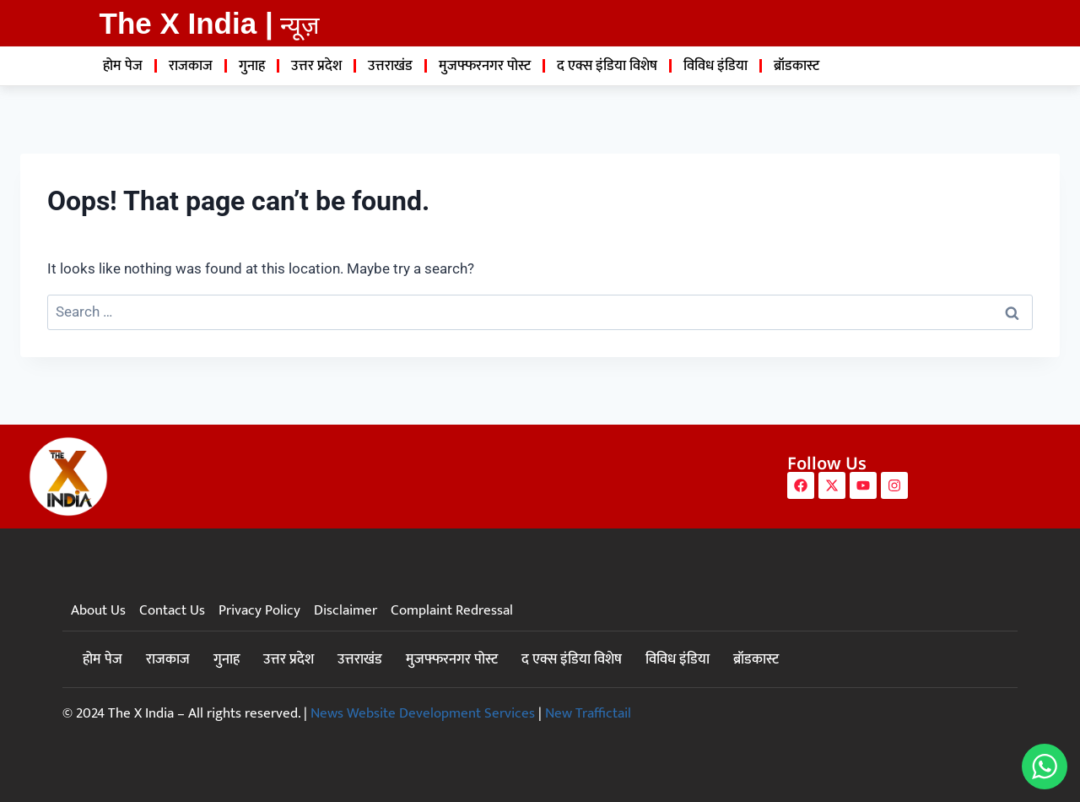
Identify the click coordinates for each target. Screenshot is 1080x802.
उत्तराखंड (390, 66)
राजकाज (191, 66)
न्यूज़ (300, 25)
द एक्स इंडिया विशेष (607, 66)
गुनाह (252, 66)
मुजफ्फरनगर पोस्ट (485, 66)
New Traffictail (588, 713)
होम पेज (123, 66)
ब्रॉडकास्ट (796, 66)
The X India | (186, 23)
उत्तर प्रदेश (316, 66)
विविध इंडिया (715, 66)
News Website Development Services (422, 713)
